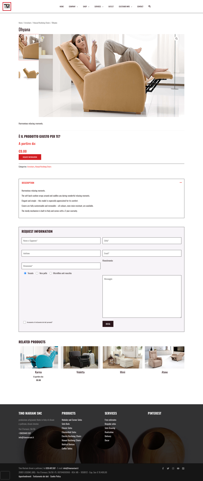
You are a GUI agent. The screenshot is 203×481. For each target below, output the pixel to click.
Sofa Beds (66, 424)
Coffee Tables (67, 448)
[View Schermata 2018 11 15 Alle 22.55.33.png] (27, 42)
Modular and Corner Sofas (72, 419)
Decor (107, 440)
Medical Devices (68, 444)
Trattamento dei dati (42, 476)
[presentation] (5, 475)
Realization (109, 432)
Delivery (108, 436)
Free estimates (110, 419)
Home (21, 22)
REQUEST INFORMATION (30, 157)
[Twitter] (168, 468)
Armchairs (28, 22)
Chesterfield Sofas (69, 432)
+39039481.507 (25, 433)
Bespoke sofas (110, 424)
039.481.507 (51, 468)
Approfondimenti (25, 476)
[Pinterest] (183, 468)
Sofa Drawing (110, 428)
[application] (76, 6)
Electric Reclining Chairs (71, 436)
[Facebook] (163, 468)
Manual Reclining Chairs (43, 22)
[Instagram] (173, 468)
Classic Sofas (67, 428)
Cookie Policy (56, 476)
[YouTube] (178, 468)
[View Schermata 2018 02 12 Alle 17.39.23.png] (27, 60)
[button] (150, 6)
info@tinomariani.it (26, 437)
